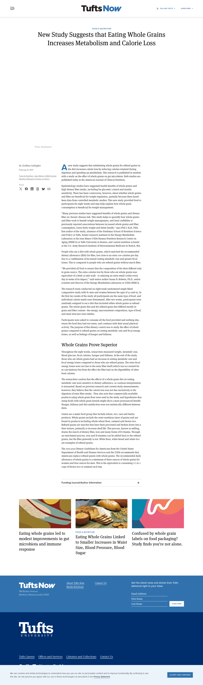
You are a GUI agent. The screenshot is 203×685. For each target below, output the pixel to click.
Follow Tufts (166, 8)
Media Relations (75, 587)
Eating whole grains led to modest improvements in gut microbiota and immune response (44, 541)
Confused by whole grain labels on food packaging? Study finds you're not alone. (157, 538)
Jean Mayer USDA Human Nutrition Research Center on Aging (38, 177)
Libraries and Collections (81, 657)
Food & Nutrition (101, 29)
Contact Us (100, 583)
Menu (12, 8)
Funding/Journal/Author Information (81, 482)
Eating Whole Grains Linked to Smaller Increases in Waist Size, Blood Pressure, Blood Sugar (101, 544)
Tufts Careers (27, 657)
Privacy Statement (102, 676)
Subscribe (186, 8)
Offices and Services (50, 657)
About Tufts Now (75, 583)
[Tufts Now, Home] (101, 9)
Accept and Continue (180, 675)
